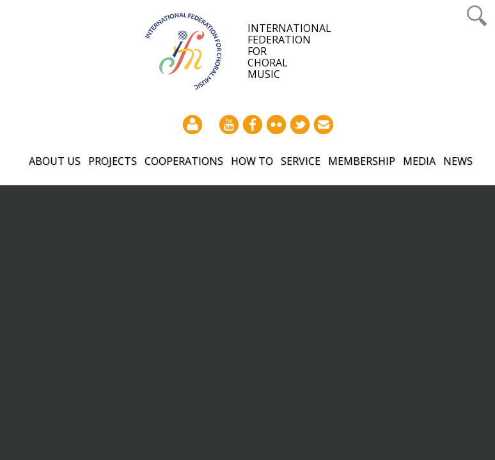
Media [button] (419, 161)
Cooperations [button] (184, 161)
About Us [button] (55, 161)
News (458, 161)
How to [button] (252, 161)
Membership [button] (361, 161)
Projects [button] (112, 161)
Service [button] (300, 161)
